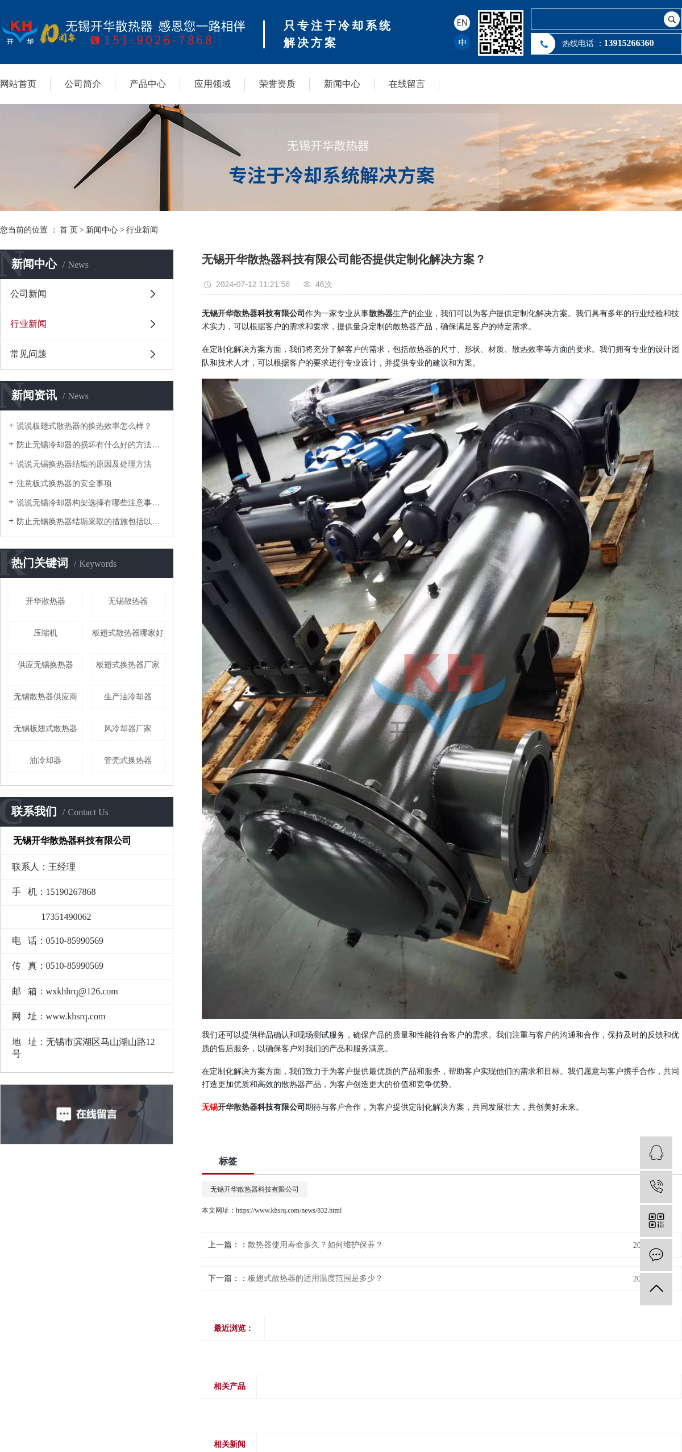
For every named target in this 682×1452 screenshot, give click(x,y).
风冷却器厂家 (128, 728)
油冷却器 (45, 760)
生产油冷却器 (128, 696)
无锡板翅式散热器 (45, 728)
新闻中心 (342, 84)
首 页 (69, 230)
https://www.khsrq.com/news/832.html (289, 1210)
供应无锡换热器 (45, 665)
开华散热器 (45, 601)
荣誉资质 (277, 84)
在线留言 (407, 84)
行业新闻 (142, 230)
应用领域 (212, 84)
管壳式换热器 (128, 760)
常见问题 (28, 354)
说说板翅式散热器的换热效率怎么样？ (84, 426)
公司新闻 (28, 293)
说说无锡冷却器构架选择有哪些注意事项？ (90, 503)
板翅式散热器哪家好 (128, 633)
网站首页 (18, 84)
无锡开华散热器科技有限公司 (254, 1189)
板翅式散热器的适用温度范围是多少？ (315, 1278)
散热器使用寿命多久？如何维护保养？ (315, 1245)
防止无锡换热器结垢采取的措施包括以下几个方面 (90, 521)
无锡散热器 (128, 601)
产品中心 (148, 84)
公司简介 (83, 84)
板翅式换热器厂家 (128, 665)
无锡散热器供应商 (45, 696)
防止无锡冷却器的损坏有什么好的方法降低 (90, 445)
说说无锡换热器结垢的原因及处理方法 (84, 464)
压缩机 (45, 633)
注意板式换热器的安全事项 (64, 483)
